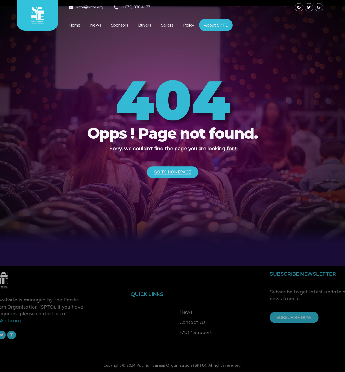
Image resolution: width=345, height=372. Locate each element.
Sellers (167, 26)
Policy (188, 26)
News (95, 26)
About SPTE (216, 26)
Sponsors (119, 26)
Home (74, 26)
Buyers (144, 26)
